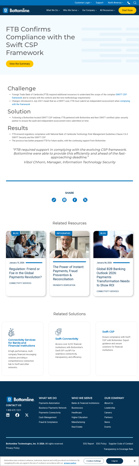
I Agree (114, 461)
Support (99, 2)
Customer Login (82, 2)
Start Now (127, 10)
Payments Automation (49, 403)
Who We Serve (71, 10)
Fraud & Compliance (48, 422)
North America (114, 2)
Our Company (89, 10)
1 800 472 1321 (13, 410)
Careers (108, 412)
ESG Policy (101, 443)
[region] (69, 461)
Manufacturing (78, 422)
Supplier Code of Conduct (121, 443)
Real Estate (77, 427)
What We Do (53, 10)
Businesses (77, 408)
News (107, 422)
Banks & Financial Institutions (85, 403)
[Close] (135, 461)
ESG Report (88, 443)
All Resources (107, 10)
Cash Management (47, 417)
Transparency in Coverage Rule (118, 449)
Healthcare (77, 412)
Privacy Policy (13, 448)
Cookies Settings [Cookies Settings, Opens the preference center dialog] (93, 461)
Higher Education (80, 417)
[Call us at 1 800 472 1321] (128, 2)
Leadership (109, 408)
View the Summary (20, 63)
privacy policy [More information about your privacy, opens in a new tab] (70, 463)
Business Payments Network (53, 408)
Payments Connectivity (50, 412)
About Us (108, 403)
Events (107, 427)
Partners (108, 417)
